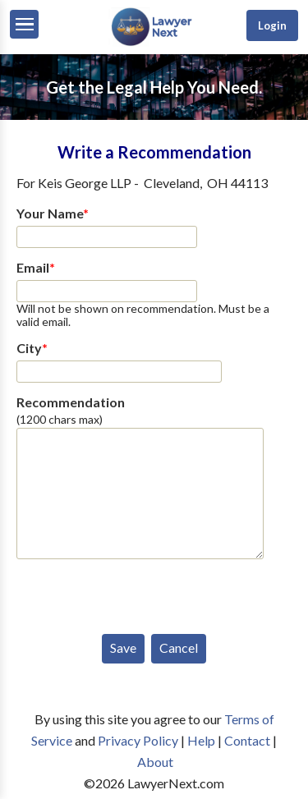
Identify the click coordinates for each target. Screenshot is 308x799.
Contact (247, 740)
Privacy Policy (138, 740)
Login (272, 25)
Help (201, 740)
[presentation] (141, 593)
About (155, 761)
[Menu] (24, 24)
